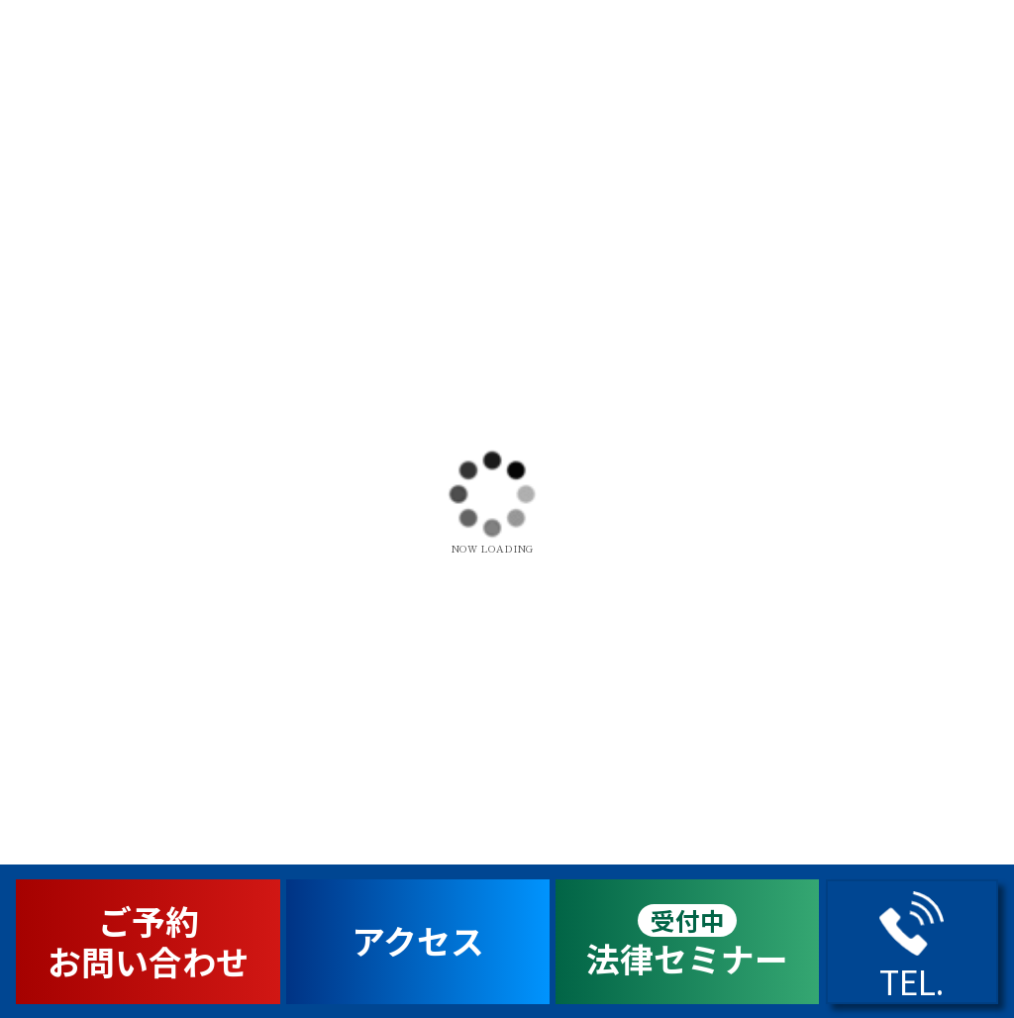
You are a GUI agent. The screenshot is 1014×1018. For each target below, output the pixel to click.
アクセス (418, 940)
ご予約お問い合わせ (149, 940)
